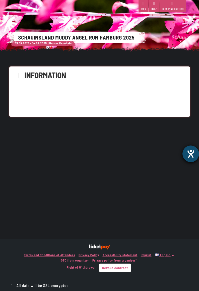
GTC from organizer (75, 260)
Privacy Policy (89, 255)
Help (154, 5)
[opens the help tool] (190, 154)
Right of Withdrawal (81, 267)
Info (143, 5)
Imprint (146, 255)
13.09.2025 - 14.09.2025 (31, 43)
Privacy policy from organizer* (114, 260)
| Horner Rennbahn (60, 43)
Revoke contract (115, 268)
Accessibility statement (119, 255)
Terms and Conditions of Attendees (49, 255)
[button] (164, 255)
